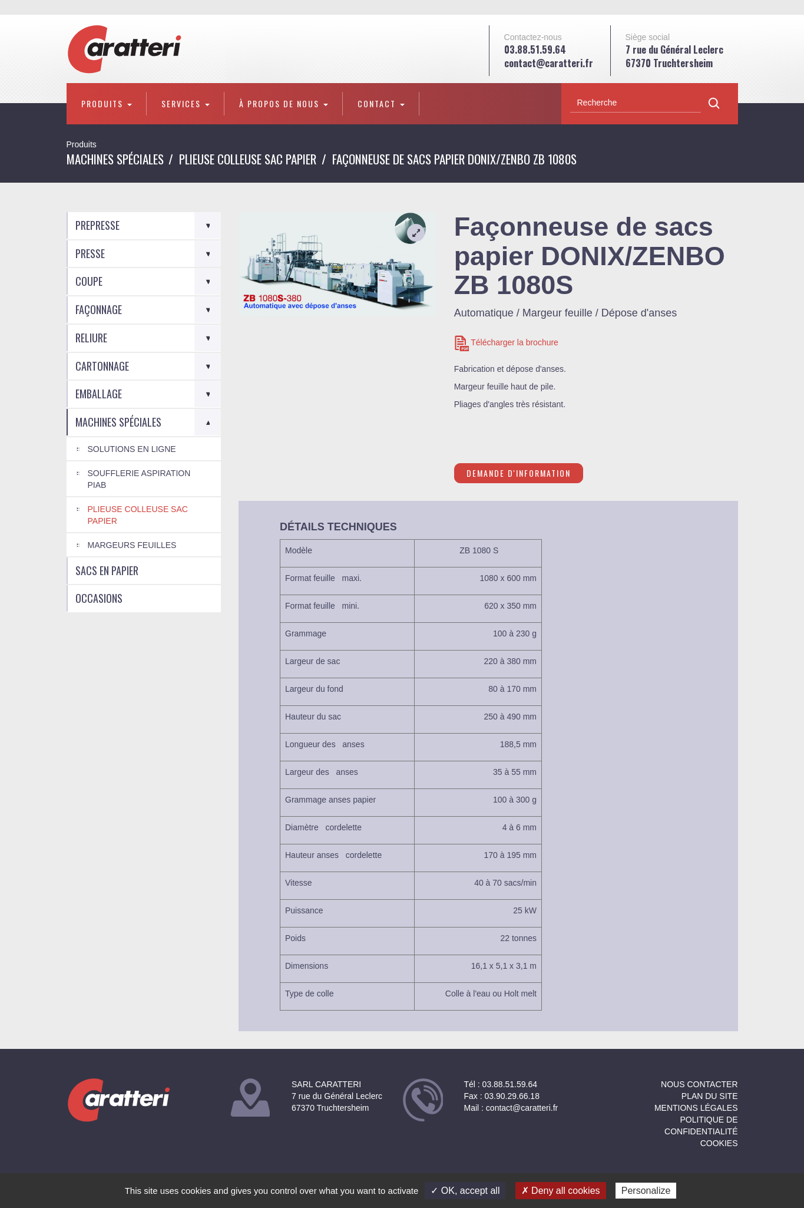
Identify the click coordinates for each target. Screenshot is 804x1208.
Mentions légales (696, 1108)
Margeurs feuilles (132, 545)
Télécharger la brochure (506, 343)
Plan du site (709, 1096)
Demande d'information (518, 473)
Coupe (88, 281)
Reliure (91, 337)
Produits (106, 103)
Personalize (646, 1191)
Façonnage (98, 309)
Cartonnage (102, 366)
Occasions (99, 598)
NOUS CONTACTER (699, 1084)
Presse (90, 253)
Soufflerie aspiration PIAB (139, 479)
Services (185, 103)
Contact (381, 103)
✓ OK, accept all (465, 1191)
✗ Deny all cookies (560, 1191)
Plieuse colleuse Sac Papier (247, 159)
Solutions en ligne (132, 449)
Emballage (98, 393)
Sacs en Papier (106, 570)
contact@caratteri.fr (548, 63)
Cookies (719, 1143)
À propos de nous (283, 103)
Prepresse (97, 225)
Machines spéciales (115, 159)
